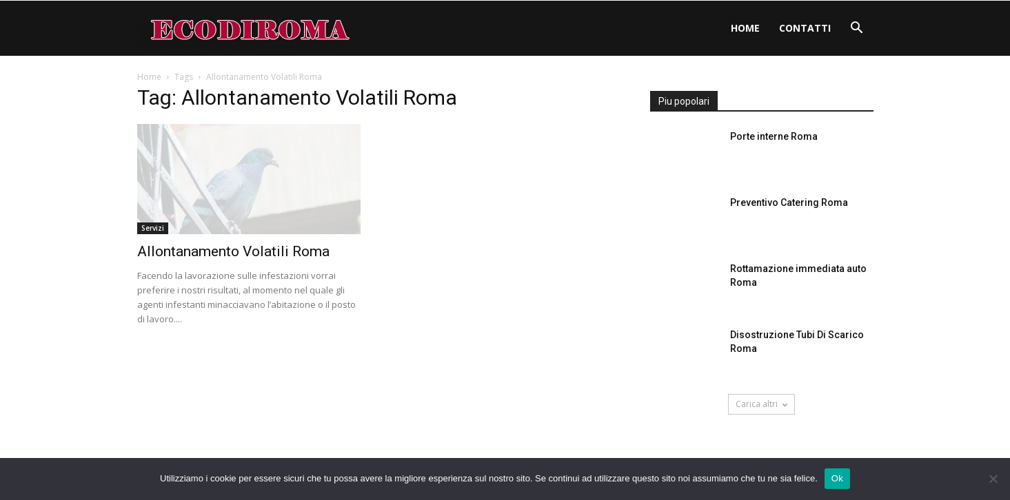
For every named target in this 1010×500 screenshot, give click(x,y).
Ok (837, 478)
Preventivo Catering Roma (789, 202)
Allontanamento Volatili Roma (233, 251)
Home (745, 27)
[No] (993, 479)
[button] (856, 29)
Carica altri (761, 404)
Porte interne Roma (774, 136)
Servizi (152, 228)
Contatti (805, 27)
